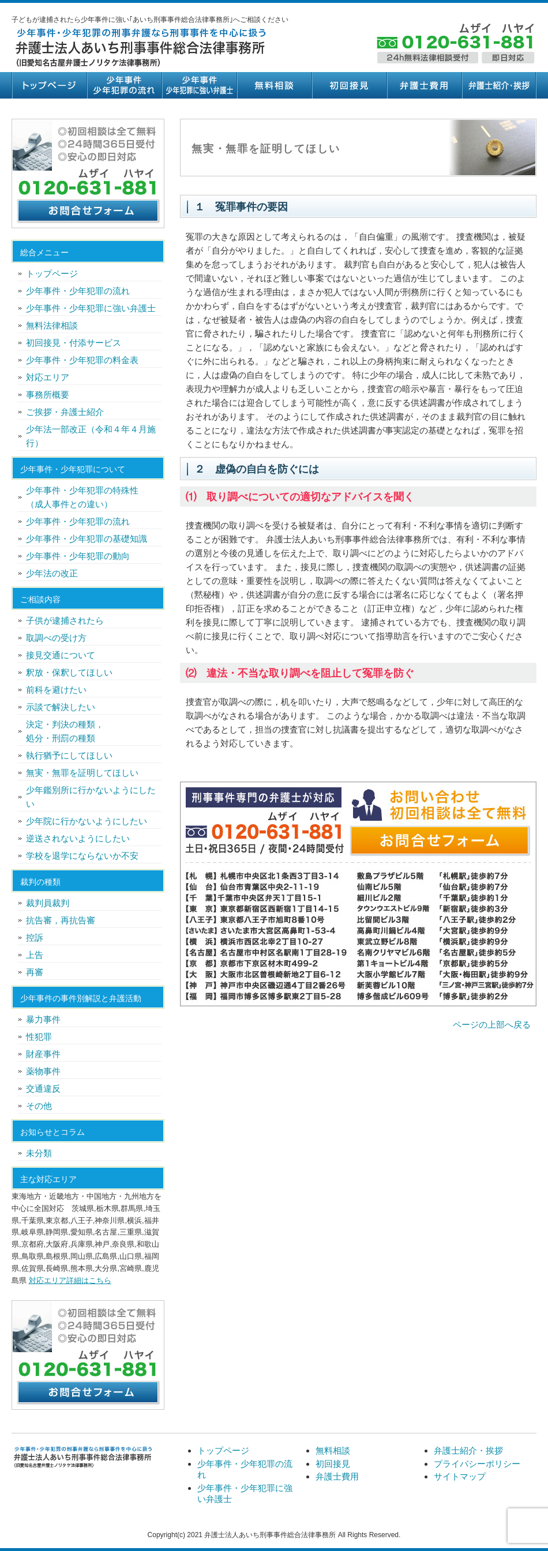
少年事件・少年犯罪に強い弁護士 (199, 85)
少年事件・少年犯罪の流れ (124, 85)
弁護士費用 (423, 85)
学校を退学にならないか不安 (82, 856)
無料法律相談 (52, 325)
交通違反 (43, 1088)
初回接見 (348, 85)
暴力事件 (43, 1019)
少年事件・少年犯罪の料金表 (82, 360)
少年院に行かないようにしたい (86, 821)
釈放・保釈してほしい (69, 672)
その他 (39, 1106)
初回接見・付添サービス (73, 343)
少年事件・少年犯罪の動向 (78, 556)
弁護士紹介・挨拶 (498, 85)
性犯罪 (39, 1036)
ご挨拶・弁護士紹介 (65, 412)
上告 (34, 955)
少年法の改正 (52, 573)
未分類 (39, 1153)
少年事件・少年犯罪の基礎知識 (86, 539)
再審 (34, 972)
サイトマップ (460, 1476)
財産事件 (43, 1054)
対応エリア (47, 377)
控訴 (34, 937)
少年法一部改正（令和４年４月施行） (91, 436)
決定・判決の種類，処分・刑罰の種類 (65, 731)
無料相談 (274, 85)
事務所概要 (47, 394)
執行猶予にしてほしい (69, 755)
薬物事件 (43, 1071)
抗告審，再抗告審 (60, 920)
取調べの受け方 (56, 638)
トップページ (49, 85)
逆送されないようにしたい (78, 838)
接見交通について (60, 655)
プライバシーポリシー (477, 1464)
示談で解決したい (60, 707)
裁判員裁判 (47, 903)
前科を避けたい (56, 690)
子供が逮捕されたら (65, 620)
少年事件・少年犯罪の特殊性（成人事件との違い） (82, 497)
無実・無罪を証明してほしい (82, 773)
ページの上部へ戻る (492, 1024)
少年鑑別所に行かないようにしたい (91, 797)
